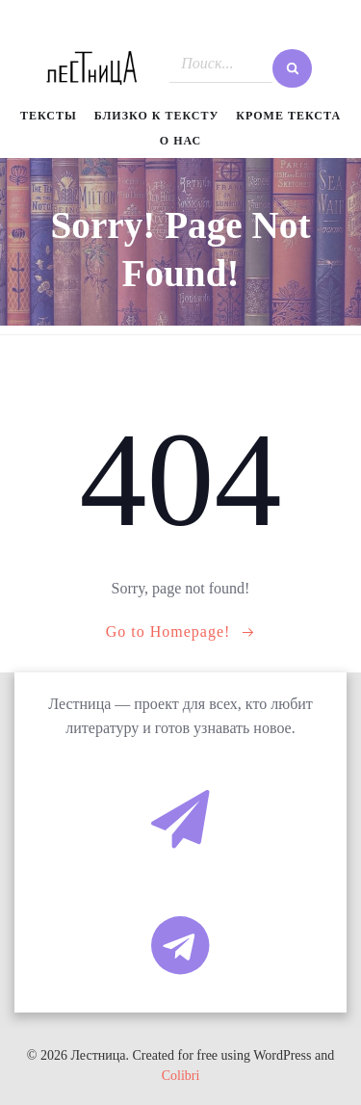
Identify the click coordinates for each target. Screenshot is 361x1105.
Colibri (181, 1075)
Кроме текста (288, 115)
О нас (180, 140)
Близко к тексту (156, 115)
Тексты (48, 115)
